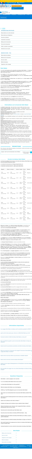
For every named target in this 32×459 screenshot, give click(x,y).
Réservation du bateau (6, 442)
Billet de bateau (5, 439)
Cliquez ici (28, 0)
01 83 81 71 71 (22, 3)
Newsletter (21, 14)
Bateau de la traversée (6, 433)
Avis (28, 14)
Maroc (4, 28)
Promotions (6, 14)
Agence (14, 14)
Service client (5, 435)
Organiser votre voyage (6, 437)
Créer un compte (5, 12)
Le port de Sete (16, 114)
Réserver (3, 17)
